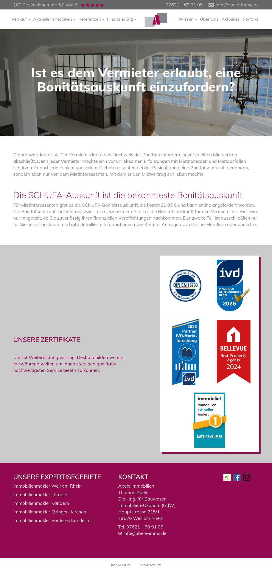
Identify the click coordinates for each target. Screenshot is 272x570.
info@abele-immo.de (237, 5)
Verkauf (21, 19)
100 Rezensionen (31, 5)
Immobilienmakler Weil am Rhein (47, 486)
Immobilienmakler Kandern (41, 503)
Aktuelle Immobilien (54, 19)
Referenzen (91, 19)
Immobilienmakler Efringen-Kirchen (49, 512)
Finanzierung (121, 19)
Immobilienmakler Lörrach (40, 494)
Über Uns (209, 19)
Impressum (121, 564)
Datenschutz (149, 564)
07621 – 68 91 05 (144, 527)
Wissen (188, 19)
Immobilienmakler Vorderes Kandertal (52, 520)
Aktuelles (231, 19)
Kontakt (250, 19)
